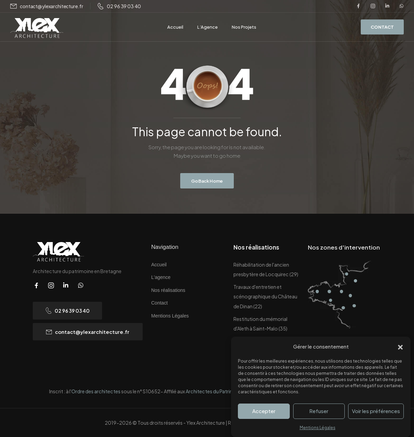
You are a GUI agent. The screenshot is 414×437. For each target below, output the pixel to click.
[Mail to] (46, 6)
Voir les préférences (376, 411)
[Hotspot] (317, 291)
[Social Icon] (358, 6)
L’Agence (207, 27)
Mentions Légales (318, 427)
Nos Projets (244, 27)
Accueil (175, 27)
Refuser (318, 411)
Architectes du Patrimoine (215, 391)
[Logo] (36, 28)
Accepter (263, 411)
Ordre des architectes (96, 391)
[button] (400, 346)
